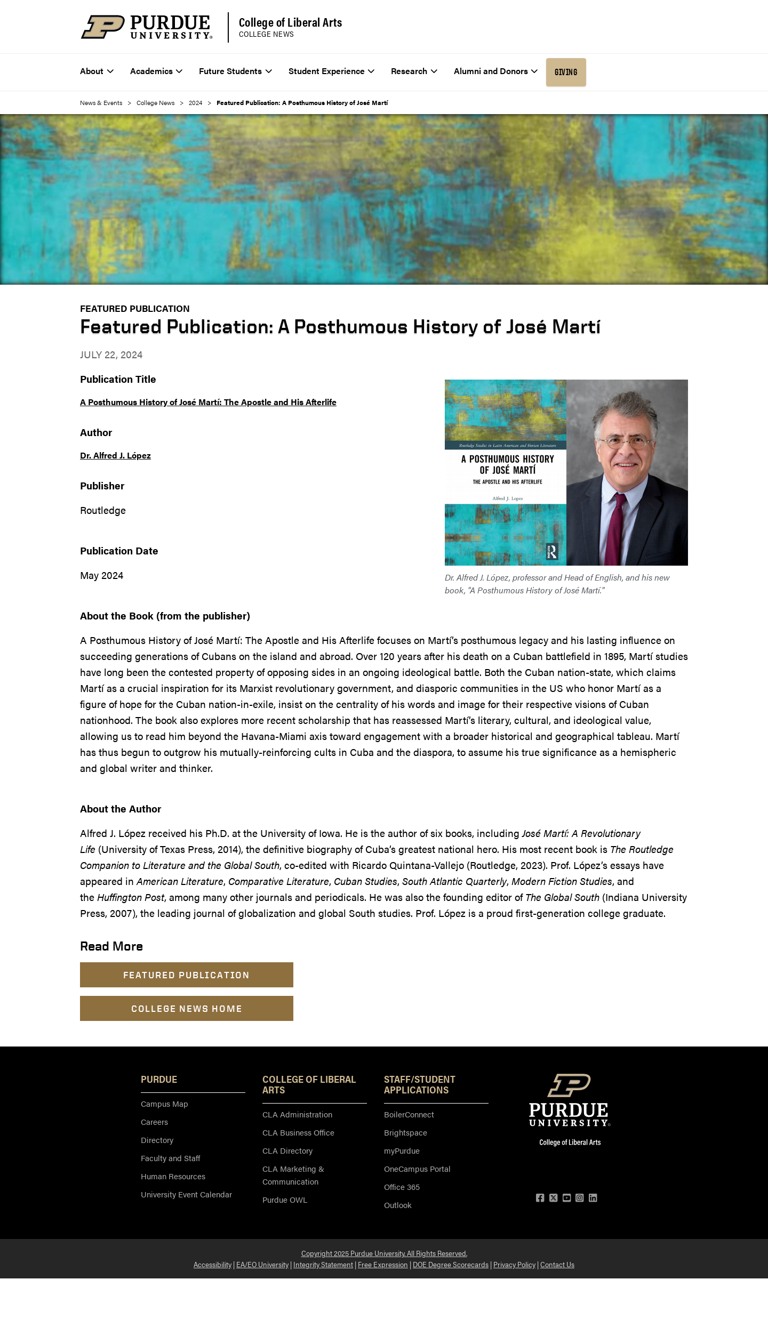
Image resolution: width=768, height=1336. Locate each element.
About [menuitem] (97, 71)
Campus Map (164, 1103)
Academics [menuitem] (156, 71)
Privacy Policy (514, 1264)
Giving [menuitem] (566, 72)
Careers (154, 1121)
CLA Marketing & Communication (293, 1175)
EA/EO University (262, 1264)
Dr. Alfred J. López (115, 455)
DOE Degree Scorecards (451, 1264)
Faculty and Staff (170, 1157)
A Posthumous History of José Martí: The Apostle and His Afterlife (208, 402)
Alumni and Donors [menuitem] (496, 71)
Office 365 (402, 1186)
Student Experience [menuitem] (332, 71)
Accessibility (212, 1264)
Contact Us (557, 1264)
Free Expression (383, 1264)
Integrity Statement (323, 1264)
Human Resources (173, 1175)
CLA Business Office (298, 1132)
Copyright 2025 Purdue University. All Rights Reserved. (384, 1253)
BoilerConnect (409, 1114)
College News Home (187, 1008)
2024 (195, 102)
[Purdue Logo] (146, 27)
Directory (157, 1139)
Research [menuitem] (414, 71)
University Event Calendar (186, 1194)
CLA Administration (297, 1114)
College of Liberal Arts (290, 21)
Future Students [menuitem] (235, 71)
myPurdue (402, 1150)
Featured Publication (135, 308)
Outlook (398, 1204)
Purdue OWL (284, 1199)
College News (266, 34)
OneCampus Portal (417, 1168)
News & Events (101, 102)
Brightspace (405, 1132)
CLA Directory (287, 1150)
